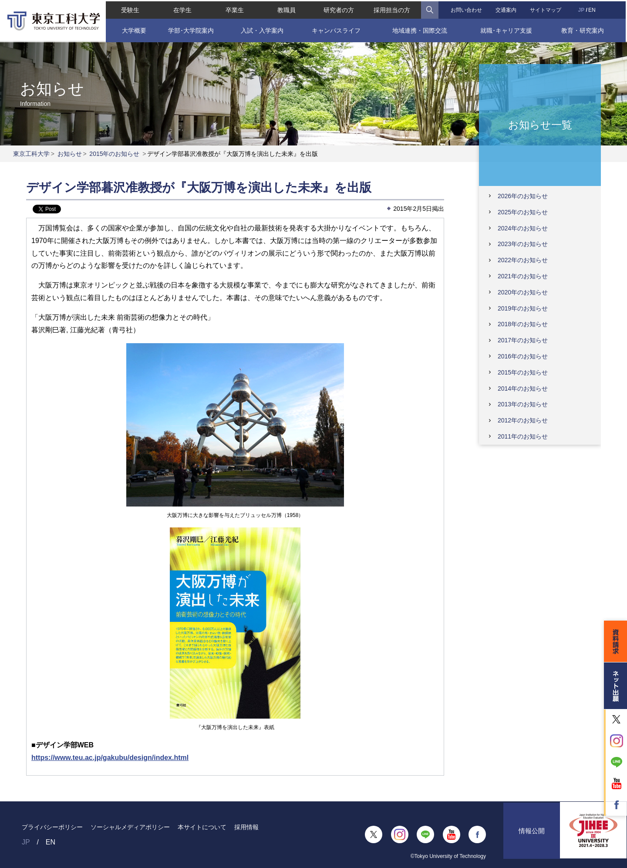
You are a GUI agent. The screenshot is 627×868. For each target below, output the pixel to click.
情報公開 (532, 834)
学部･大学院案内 (190, 29)
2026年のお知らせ (523, 196)
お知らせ (69, 153)
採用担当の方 (392, 8)
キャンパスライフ (336, 29)
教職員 (286, 8)
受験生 (129, 8)
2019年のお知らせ (523, 308)
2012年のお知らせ (523, 420)
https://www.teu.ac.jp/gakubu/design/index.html (110, 757)
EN (593, 9)
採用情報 (246, 827)
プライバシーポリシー (52, 827)
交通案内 (506, 9)
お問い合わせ (466, 9)
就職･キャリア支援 (507, 29)
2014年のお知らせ (523, 388)
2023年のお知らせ (523, 243)
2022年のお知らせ (523, 260)
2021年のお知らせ (523, 276)
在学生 (181, 8)
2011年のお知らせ (523, 436)
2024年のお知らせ (523, 228)
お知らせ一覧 (540, 124)
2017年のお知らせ (523, 340)
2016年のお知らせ (523, 356)
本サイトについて (202, 827)
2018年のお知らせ (523, 324)
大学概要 (133, 29)
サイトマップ (547, 9)
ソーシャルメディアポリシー (130, 827)
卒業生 (234, 8)
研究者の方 (339, 8)
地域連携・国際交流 (420, 29)
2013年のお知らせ (523, 404)
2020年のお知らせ (523, 292)
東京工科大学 (31, 153)
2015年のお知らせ (114, 153)
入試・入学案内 (261, 29)
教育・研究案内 (583, 29)
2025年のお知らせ (523, 212)
